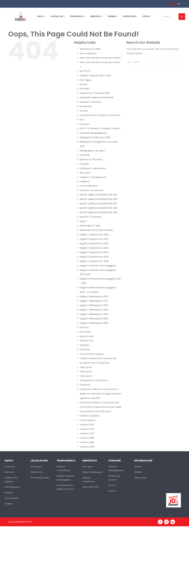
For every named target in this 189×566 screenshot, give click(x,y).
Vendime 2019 (87, 442)
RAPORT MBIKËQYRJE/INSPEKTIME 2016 (98, 199)
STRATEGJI (85, 349)
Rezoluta (84, 327)
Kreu (82, 119)
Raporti (83, 221)
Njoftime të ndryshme (91, 159)
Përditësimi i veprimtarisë (93, 168)
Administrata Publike (90, 49)
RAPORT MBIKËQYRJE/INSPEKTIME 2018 (98, 208)
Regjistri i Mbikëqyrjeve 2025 (94, 318)
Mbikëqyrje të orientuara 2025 (95, 137)
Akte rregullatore (88, 53)
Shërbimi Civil (86, 340)
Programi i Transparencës (93, 177)
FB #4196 (84, 88)
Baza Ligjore (86, 79)
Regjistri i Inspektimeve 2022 (94, 243)
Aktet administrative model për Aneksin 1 (101, 57)
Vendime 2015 (87, 424)
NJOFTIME (84, 155)
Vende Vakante (11, 498)
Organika (84, 163)
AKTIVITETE (85, 71)
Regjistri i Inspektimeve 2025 (94, 256)
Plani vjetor (85, 172)
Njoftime (138, 466)
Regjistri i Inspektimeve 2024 (94, 252)
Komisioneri (86, 106)
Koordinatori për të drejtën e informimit (100, 115)
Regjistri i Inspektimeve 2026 (94, 261)
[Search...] (170, 16)
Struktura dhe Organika (92, 353)
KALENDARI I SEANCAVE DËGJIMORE (97, 97)
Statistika (84, 345)
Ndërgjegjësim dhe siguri (92, 150)
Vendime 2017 (87, 433)
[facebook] (160, 522)
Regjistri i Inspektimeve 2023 (94, 247)
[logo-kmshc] (20, 12)
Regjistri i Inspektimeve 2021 (94, 239)
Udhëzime (85, 384)
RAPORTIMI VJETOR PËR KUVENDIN (96, 230)
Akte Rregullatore (12, 487)
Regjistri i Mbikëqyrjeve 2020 (94, 296)
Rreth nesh (9, 472)
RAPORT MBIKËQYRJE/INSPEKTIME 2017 (98, 203)
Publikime (84, 181)
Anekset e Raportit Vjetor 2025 (95, 75)
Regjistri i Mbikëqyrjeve (92, 472)
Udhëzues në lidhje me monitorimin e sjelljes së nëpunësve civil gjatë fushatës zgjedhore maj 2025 (100, 394)
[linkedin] (172, 522)
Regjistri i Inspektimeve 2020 (94, 234)
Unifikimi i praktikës (89, 415)
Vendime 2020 (87, 446)
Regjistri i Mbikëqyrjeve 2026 (94, 323)
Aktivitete (138, 472)
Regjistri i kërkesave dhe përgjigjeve (98, 265)
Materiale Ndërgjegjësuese (93, 132)
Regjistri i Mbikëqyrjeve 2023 (94, 309)
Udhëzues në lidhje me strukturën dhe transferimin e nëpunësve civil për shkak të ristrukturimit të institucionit (100, 407)
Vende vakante (87, 420)
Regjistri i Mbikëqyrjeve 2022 (94, 305)
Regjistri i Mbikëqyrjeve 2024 (94, 314)
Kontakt (84, 110)
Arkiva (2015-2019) (91, 487)
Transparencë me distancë (94, 380)
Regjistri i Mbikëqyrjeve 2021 (93, 300)
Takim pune (86, 367)
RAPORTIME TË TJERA (90, 225)
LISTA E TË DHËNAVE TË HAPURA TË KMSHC (100, 128)
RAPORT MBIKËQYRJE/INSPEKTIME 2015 (98, 194)
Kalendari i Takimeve (90, 101)
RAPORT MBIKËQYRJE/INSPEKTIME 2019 (98, 212)
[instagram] (166, 522)
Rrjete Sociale (87, 336)
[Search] (182, 16)
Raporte (112, 491)
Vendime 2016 (87, 429)
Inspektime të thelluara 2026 (94, 93)
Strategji (8, 503)
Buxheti (83, 84)
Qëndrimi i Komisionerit (92, 190)
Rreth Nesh (85, 331)
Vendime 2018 (87, 437)
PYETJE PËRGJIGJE (88, 185)
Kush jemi (85, 124)
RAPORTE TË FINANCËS (91, 216)
